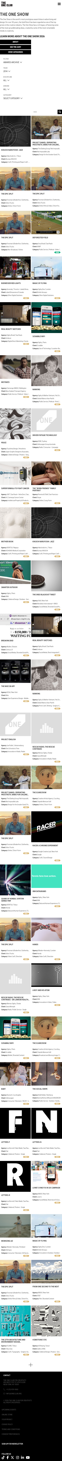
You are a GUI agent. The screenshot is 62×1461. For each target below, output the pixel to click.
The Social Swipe (40, 1089)
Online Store (7, 1415)
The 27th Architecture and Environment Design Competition (13, 1341)
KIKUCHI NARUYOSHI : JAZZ (12, 150)
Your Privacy (7, 1419)
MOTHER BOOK (7, 542)
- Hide (35, 112)
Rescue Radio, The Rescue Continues (44, 748)
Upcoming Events (9, 1410)
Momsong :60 (7, 1241)
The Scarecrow (39, 793)
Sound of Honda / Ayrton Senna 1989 (12, 900)
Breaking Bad (7, 641)
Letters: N (37, 1142)
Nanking (36, 390)
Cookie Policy (7, 1424)
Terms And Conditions (11, 1429)
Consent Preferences (11, 1434)
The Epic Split (7, 194)
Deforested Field (40, 238)
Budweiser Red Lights (11, 283)
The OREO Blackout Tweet (44, 595)
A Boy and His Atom (41, 990)
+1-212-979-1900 (12, 1389)
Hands (35, 945)
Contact (6, 1375)
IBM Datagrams (39, 891)
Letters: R (5, 1195)
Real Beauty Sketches (11, 329)
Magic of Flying (40, 283)
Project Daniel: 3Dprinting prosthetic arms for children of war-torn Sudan (46, 144)
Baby (3, 1089)
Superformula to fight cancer (15, 488)
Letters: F (5, 1142)
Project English (8, 740)
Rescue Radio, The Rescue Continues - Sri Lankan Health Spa (14, 999)
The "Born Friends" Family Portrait (44, 489)
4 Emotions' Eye (40, 1340)
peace (3, 443)
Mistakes (5, 382)
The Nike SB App (8, 686)
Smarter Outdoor (9, 587)
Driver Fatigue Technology (45, 435)
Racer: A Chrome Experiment (45, 846)
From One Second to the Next (46, 1287)
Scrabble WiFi (39, 336)
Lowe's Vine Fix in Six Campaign (46, 1188)
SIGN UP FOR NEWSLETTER (12, 1444)
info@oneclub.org (14, 1394)
